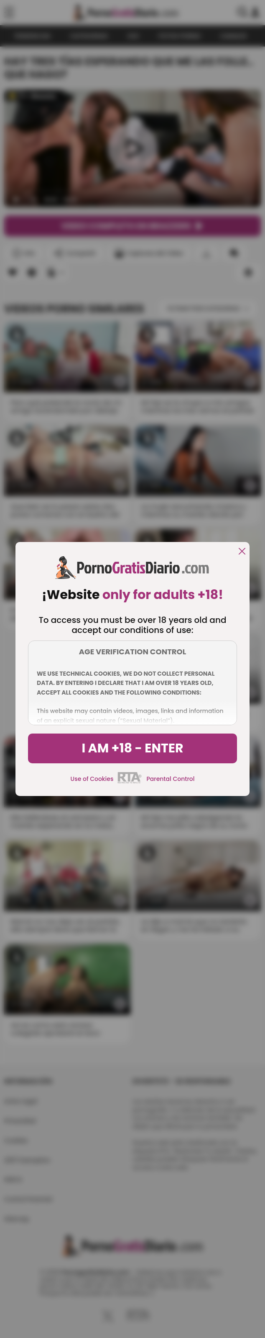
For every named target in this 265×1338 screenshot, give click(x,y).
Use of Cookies (92, 779)
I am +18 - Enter (132, 748)
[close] (242, 552)
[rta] (129, 782)
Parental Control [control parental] (170, 779)
